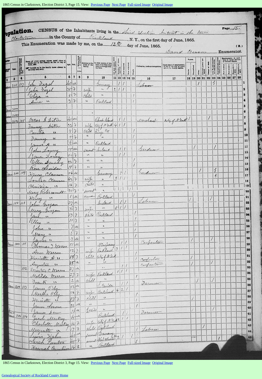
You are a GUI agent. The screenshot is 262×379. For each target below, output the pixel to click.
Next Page (119, 4)
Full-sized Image (139, 4)
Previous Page (100, 4)
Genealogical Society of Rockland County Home (35, 375)
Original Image (162, 4)
